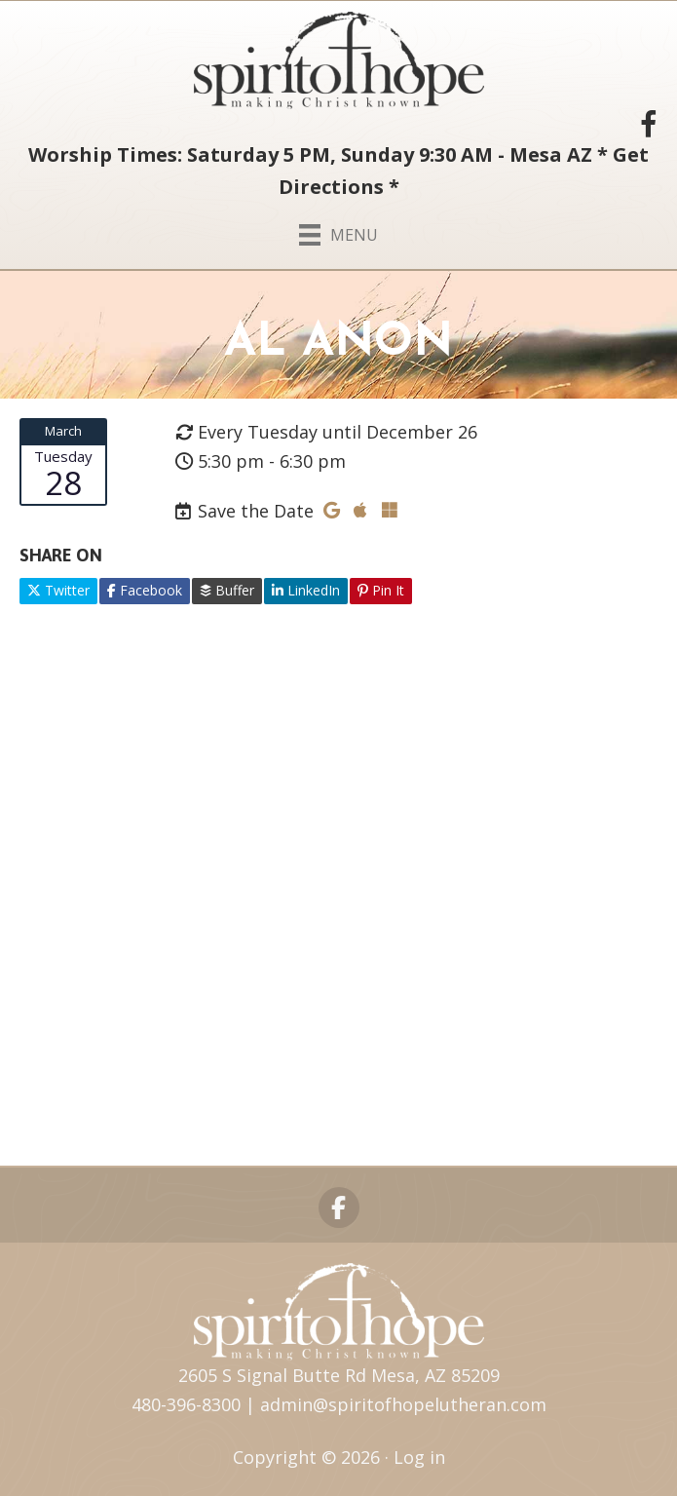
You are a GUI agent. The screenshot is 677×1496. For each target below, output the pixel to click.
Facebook (144, 590)
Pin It (380, 590)
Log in (419, 1457)
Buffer (227, 590)
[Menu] (338, 231)
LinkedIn (306, 590)
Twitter (58, 590)
